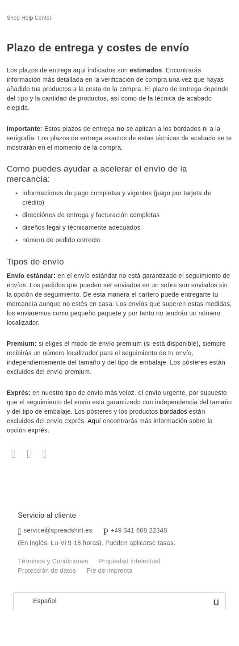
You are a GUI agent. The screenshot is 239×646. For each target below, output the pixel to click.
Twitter (29, 454)
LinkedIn (44, 454)
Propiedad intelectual (129, 561)
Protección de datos (47, 570)
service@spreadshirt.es (58, 530)
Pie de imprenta (110, 570)
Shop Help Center (29, 18)
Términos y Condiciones (53, 561)
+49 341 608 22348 (139, 530)
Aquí (94, 420)
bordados (173, 411)
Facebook (14, 454)
